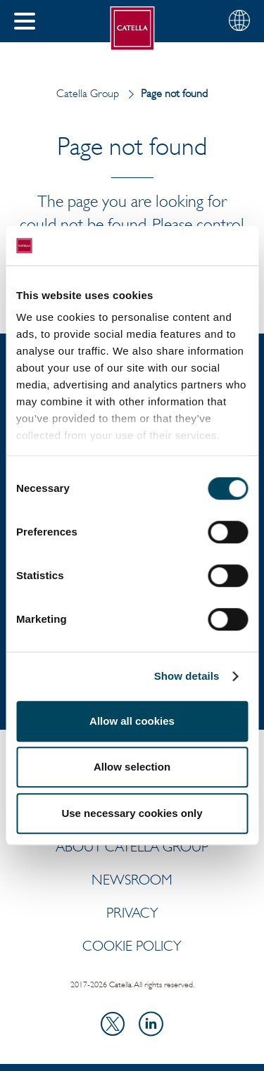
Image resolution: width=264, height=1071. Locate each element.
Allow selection (132, 767)
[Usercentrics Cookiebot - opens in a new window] (188, 245)
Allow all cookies (132, 721)
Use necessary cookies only (131, 813)
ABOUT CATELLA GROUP (132, 846)
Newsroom (132, 879)
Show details (187, 676)
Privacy (132, 912)
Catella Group (87, 93)
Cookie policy (132, 945)
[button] (24, 21)
